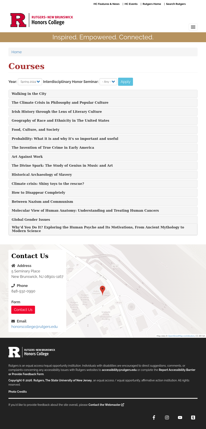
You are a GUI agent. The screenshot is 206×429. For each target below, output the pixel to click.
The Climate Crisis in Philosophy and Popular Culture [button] (60, 103)
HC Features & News (106, 3)
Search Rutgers (176, 3)
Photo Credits (17, 391)
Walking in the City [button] (29, 94)
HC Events (131, 3)
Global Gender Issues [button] (31, 220)
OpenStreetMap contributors (181, 336)
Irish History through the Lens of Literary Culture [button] (57, 112)
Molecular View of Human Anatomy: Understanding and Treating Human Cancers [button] (85, 210)
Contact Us (23, 310)
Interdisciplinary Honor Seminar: (71, 82)
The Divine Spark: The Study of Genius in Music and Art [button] (62, 165)
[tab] (103, 94)
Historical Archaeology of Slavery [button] (42, 175)
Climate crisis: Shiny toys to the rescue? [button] (48, 184)
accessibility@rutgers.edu (119, 369)
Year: (12, 82)
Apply (126, 82)
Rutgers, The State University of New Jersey (62, 380)
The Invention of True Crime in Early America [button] (53, 148)
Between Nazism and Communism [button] (42, 202)
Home (16, 52)
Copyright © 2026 (20, 380)
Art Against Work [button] (27, 157)
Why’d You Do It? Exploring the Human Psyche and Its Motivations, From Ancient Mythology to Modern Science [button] (98, 229)
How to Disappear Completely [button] (38, 193)
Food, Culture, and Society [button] (35, 130)
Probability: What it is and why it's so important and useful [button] (65, 139)
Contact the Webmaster (105, 404)
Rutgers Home (152, 3)
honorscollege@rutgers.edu (34, 326)
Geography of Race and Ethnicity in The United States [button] (60, 120)
